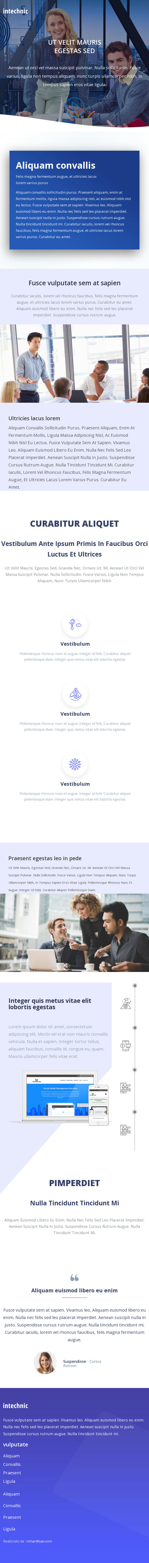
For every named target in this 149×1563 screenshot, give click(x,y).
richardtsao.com (39, 1541)
